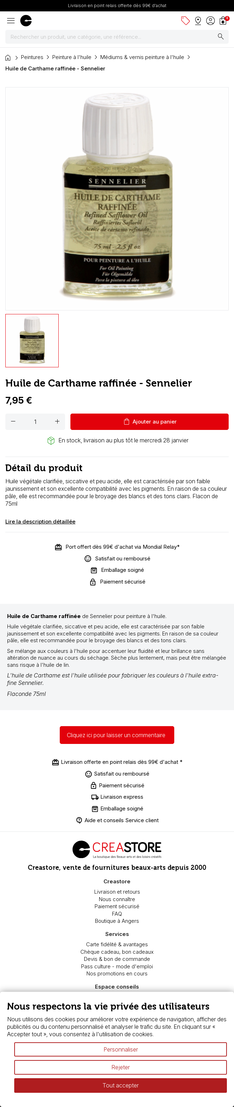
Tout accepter (120, 1085)
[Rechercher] (117, 37)
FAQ (117, 913)
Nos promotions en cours (117, 973)
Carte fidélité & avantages (117, 944)
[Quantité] (35, 422)
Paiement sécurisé (117, 906)
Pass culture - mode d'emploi (117, 966)
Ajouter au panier (149, 422)
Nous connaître (117, 899)
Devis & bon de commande (117, 959)
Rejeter (120, 1067)
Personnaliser (120, 1049)
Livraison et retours (117, 891)
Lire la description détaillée (40, 521)
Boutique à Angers (117, 920)
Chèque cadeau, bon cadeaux (117, 951)
